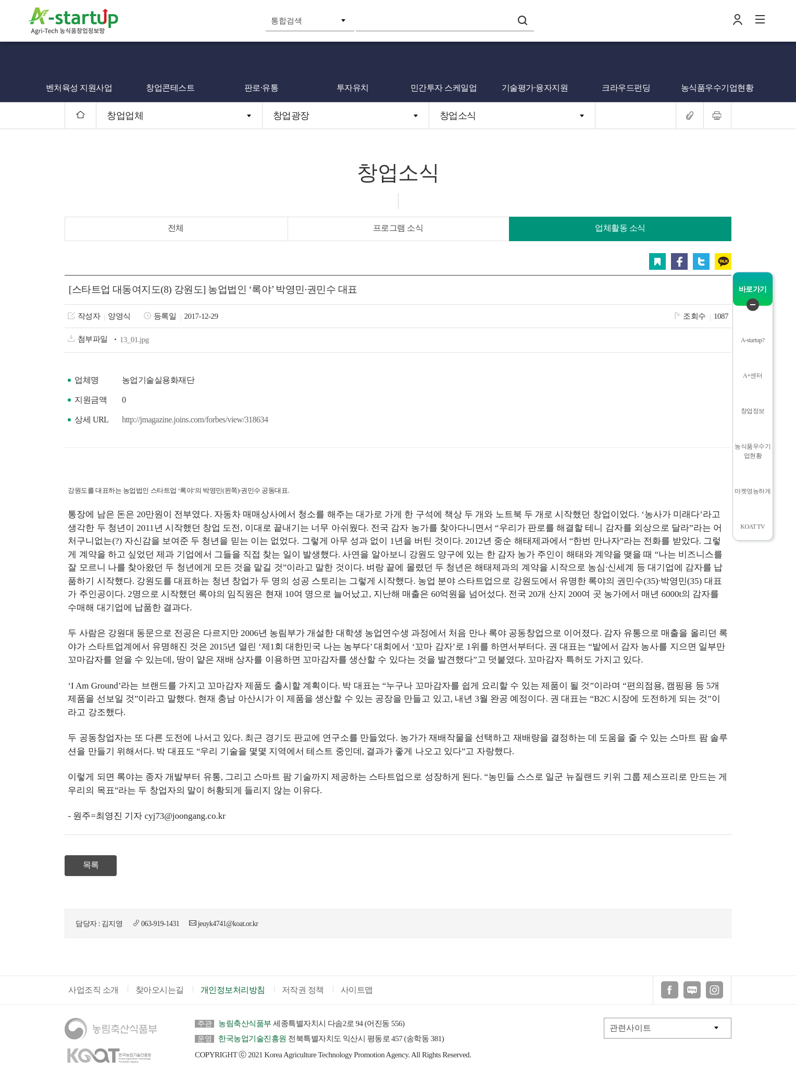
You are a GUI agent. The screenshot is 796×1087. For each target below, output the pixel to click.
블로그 (692, 989)
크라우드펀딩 (626, 87)
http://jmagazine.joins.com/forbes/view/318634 (195, 419)
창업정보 (753, 411)
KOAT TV (752, 526)
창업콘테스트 (170, 87)
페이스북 (679, 261)
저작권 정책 (303, 989)
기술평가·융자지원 (535, 87)
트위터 (701, 261)
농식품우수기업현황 (717, 87)
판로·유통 (261, 87)
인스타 (714, 989)
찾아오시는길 (159, 989)
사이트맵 (357, 989)
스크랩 (657, 261)
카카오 (723, 261)
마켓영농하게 (752, 491)
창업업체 (125, 115)
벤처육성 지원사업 (79, 87)
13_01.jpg (134, 339)
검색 (522, 20)
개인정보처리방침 (233, 989)
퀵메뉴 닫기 (753, 304)
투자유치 (353, 87)
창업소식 (458, 115)
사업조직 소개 (93, 989)
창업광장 (291, 115)
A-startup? (753, 340)
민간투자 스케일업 (444, 87)
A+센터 (752, 375)
